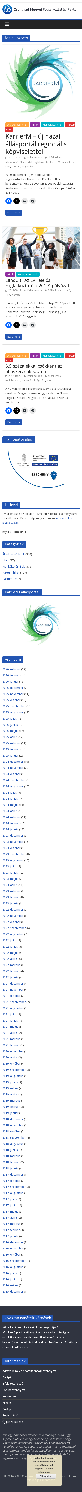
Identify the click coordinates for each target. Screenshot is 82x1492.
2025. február (11, 749)
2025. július (9, 718)
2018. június (10, 1150)
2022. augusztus (12, 934)
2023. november (12, 842)
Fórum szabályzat (13, 1390)
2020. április (10, 1057)
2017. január (10, 1236)
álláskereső (11, 162)
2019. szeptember (14, 1070)
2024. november (12, 768)
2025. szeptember (14, 706)
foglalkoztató (41, 162)
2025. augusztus (12, 712)
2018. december (12, 1119)
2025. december (12, 688)
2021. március (11, 1039)
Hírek (35, 124)
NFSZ (50, 380)
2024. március (11, 817)
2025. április (10, 737)
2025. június (10, 725)
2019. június (10, 1082)
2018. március (11, 1156)
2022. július (9, 940)
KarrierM (55, 162)
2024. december (12, 761)
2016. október (11, 1254)
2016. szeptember (14, 1261)
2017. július (9, 1199)
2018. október (11, 1131)
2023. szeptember (14, 854)
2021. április (10, 1033)
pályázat (16, 295)
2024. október (11, 774)
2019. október (11, 1063)
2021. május (10, 1026)
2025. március (11, 743)
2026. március (11, 669)
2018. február (11, 1162)
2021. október (11, 996)
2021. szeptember (14, 1002)
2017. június (10, 1205)
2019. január (10, 1113)
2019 (51, 290)
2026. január (10, 681)
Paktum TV (9, 579)
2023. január (10, 903)
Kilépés (7, 1403)
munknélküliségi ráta (33, 380)
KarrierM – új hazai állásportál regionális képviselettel (36, 144)
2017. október (11, 1181)
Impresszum (10, 1396)
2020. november (12, 1051)
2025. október (11, 700)
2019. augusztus (12, 1076)
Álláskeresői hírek (17, 124)
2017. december (12, 1174)
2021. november (12, 989)
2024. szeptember (14, 780)
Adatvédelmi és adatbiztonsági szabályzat (29, 1371)
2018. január (10, 1168)
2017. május (10, 1211)
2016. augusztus (12, 1267)
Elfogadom (46, 1476)
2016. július (9, 1273)
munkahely (68, 162)
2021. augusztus (12, 1008)
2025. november (12, 694)
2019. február (11, 1107)
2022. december (12, 909)
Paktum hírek (10, 572)
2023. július (9, 866)
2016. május (10, 1285)
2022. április (10, 959)
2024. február (11, 823)
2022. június (10, 946)
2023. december (12, 835)
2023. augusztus (12, 860)
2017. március (11, 1224)
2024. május (10, 805)
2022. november (12, 916)
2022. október (11, 922)
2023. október (11, 848)
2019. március (11, 1100)
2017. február (11, 1230)
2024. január (10, 829)
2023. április (10, 885)
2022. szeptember (14, 928)
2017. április (10, 1217)
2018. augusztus (12, 1144)
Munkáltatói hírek (52, 124)
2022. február (11, 971)
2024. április (10, 811)
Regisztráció (10, 1415)
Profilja (7, 1409)
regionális (27, 166)
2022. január (10, 977)
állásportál (26, 162)
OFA (7, 166)
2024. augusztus (12, 786)
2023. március (11, 891)
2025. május (10, 731)
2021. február (11, 1045)
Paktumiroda (35, 157)
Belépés (7, 1377)
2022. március (11, 965)
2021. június (10, 1020)
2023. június (10, 872)
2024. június (10, 798)
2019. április (10, 1094)
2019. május (10, 1088)
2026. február (11, 675)
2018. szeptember (14, 1137)
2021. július (9, 1014)
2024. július (9, 792)
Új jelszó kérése (12, 1422)
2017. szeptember (14, 1187)
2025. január (10, 755)
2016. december (12, 1242)
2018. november (12, 1125)
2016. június (10, 1279)
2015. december (12, 1291)
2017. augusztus (12, 1193)
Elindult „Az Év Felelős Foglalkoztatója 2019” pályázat (37, 282)
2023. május (10, 879)
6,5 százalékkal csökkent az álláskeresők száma (33, 368)
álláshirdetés (55, 157)
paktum (16, 166)
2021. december (12, 983)
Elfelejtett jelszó (12, 1383)
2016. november (12, 1248)
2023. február (11, 897)
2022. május (10, 953)
